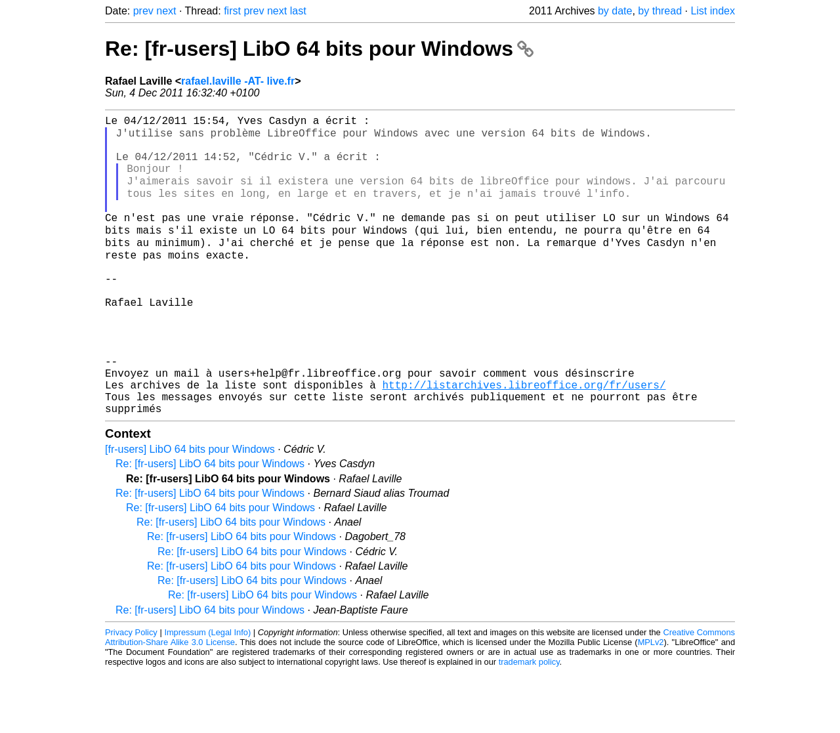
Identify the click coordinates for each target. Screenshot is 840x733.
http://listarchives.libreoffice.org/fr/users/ (523, 440)
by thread (660, 10)
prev (143, 10)
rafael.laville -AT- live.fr (238, 81)
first (232, 10)
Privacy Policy (131, 693)
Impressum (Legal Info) (207, 693)
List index (712, 10)
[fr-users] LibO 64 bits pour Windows (190, 510)
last (298, 10)
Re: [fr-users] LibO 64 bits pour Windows (319, 48)
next (166, 10)
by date (615, 10)
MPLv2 (651, 703)
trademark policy (529, 723)
